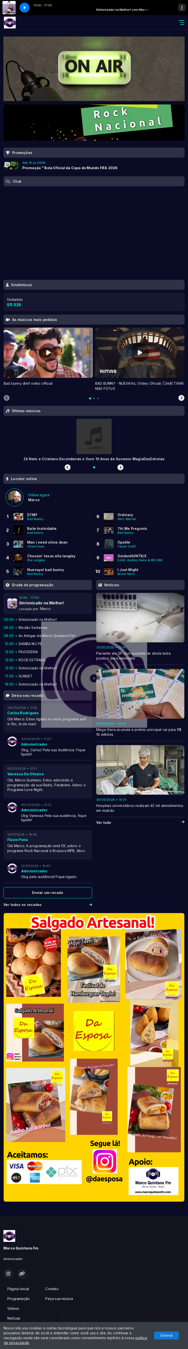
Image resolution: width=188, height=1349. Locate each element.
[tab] (90, 398)
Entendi (167, 1335)
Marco (45, 609)
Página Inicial (18, 1289)
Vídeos (13, 1308)
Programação (18, 1299)
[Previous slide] (7, 398)
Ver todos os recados (47, 905)
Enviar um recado (47, 893)
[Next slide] (181, 398)
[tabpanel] (48, 359)
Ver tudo (140, 822)
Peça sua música (59, 1299)
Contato (51, 1289)
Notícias (14, 1318)
